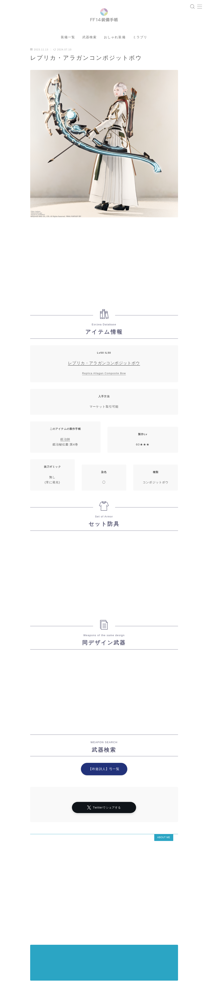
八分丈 (70, 955)
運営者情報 (12, 941)
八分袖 (14, 952)
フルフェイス (49, 962)
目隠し (55, 955)
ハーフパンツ (102, 948)
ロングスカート (109, 955)
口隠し (14, 955)
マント (101, 941)
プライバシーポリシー (40, 941)
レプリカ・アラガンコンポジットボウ (104, 376)
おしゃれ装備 (115, 50)
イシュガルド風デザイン (98, 952)
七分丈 (73, 952)
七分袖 (71, 948)
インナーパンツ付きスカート (42, 948)
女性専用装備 (105, 945)
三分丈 (68, 962)
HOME (10, 929)
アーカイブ (14, 910)
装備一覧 (68, 50)
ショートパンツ (34, 958)
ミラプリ (140, 50)
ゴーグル (56, 952)
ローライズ (39, 945)
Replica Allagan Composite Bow (104, 386)
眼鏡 (87, 945)
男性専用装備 (102, 958)
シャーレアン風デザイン (74, 941)
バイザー (82, 958)
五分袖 (14, 958)
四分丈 (14, 948)
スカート (87, 955)
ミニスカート (87, 962)
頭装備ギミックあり (22, 962)
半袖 (84, 948)
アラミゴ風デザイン (65, 945)
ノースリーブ (18, 945)
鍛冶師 (65, 452)
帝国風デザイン (60, 958)
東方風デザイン (34, 952)
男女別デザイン (34, 955)
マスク (116, 941)
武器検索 (89, 50)
